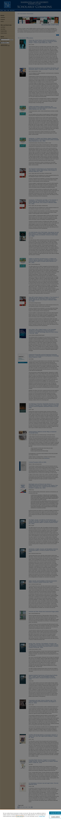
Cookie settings (19, 816)
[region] (30, 814)
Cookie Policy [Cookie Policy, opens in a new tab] (42, 816)
